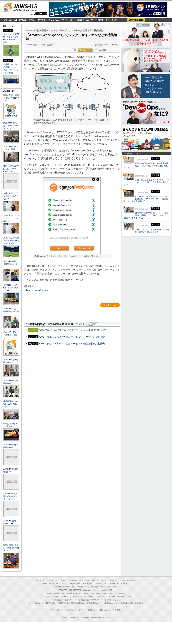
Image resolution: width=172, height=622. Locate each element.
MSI (70, 590)
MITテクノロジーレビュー (110, 600)
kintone (73, 587)
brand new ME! (106, 590)
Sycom (89, 584)
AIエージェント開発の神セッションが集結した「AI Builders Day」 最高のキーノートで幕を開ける (146, 199)
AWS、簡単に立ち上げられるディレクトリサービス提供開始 (72, 336)
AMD (84, 584)
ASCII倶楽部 (136, 20)
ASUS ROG (97, 584)
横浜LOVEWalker (63, 603)
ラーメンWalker (34, 603)
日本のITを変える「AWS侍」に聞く (11, 335)
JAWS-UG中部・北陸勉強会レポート (11, 264)
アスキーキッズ (45, 597)
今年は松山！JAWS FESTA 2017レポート (10, 288)
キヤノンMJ (89, 587)
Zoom (115, 587)
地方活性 (112, 597)
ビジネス (23, 20)
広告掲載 (116, 610)
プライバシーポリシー (76, 610)
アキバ (94, 20)
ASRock (61, 593)
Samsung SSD (51, 593)
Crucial (68, 593)
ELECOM (68, 584)
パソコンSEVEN (110, 584)
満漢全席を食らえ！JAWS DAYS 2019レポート (10, 126)
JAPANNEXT (120, 593)
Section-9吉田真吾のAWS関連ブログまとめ (10, 496)
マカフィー (59, 584)
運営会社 (92, 610)
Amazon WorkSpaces (37, 290)
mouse (51, 584)
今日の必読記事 (57, 600)
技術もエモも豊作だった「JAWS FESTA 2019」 (11, 169)
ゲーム (123, 580)
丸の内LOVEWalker (122, 603)
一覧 (74, 50)
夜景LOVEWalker (93, 603)
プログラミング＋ (100, 597)
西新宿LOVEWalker (78, 603)
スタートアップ (110, 20)
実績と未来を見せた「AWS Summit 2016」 (11, 548)
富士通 (45, 584)
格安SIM (56, 597)
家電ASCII (64, 597)
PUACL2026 (126, 597)
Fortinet (105, 593)
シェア (54, 49)
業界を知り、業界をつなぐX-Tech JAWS (11, 98)
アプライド (125, 584)
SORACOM (76, 593)
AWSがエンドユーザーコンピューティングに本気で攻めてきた (73, 329)
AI (10, 20)
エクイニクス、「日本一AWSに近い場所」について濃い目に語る (152, 230)
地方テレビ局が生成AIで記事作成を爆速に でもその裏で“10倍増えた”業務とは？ (146, 165)
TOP (36, 580)
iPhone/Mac (54, 20)
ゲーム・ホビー (68, 20)
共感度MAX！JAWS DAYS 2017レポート (10, 404)
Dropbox (85, 593)
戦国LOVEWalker (136, 603)
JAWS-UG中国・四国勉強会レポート (11, 311)
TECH (32, 20)
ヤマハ (109, 587)
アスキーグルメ (75, 597)
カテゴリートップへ (110, 305)
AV (93, 580)
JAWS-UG (25, 7)
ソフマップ (96, 590)
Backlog (98, 593)
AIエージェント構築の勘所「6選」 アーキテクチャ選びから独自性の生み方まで (146, 182)
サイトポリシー (57, 610)
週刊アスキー (69, 600)
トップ (4, 20)
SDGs (119, 597)
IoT (15, 20)
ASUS (112, 593)
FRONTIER (63, 590)
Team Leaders (87, 597)
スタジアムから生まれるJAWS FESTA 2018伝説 (11, 241)
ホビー (81, 580)
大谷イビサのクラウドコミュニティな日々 (11, 196)
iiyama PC (77, 584)
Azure (97, 587)
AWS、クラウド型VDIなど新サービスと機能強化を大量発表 (71, 343)
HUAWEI (57, 587)
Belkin (103, 587)
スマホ (101, 20)
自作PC (80, 20)
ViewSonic (87, 590)
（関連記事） (43, 140)
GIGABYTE (77, 590)
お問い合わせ (104, 610)
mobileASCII (94, 600)
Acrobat (80, 587)
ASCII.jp (25, 14)
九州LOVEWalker (107, 603)
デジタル (42, 20)
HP (118, 584)
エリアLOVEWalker (48, 603)
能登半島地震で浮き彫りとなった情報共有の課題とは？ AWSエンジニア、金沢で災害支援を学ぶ (146, 215)
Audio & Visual (87, 20)
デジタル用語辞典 (82, 600)
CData (92, 593)
